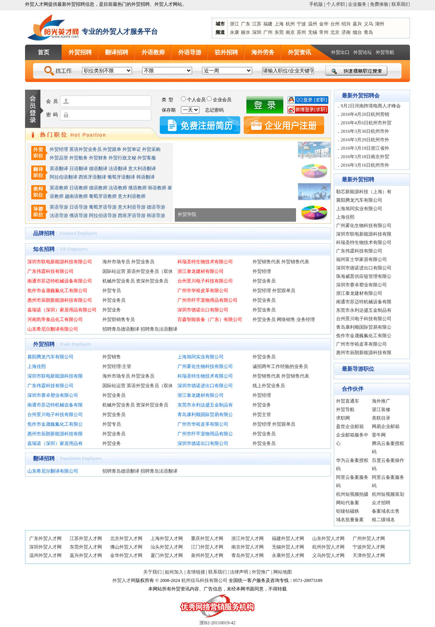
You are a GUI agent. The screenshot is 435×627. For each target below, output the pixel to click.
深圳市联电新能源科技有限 (55, 376)
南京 (290, 32)
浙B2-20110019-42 (217, 622)
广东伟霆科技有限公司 (50, 271)
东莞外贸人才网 (86, 547)
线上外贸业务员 (269, 385)
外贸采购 (151, 149)
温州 (312, 24)
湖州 (379, 24)
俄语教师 (137, 188)
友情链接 (196, 572)
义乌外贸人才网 (328, 555)
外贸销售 (111, 356)
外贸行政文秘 (122, 158)
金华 (323, 24)
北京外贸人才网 (126, 538)
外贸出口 (340, 52)
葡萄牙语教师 (103, 196)
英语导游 (59, 207)
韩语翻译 (145, 177)
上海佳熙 (36, 366)
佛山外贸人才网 (126, 547)
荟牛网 (379, 435)
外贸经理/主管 (116, 366)
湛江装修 (381, 409)
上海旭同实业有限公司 (200, 356)
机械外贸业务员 (118, 281)
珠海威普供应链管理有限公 (364, 276)
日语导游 (78, 207)
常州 (323, 32)
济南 (346, 32)
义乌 (368, 24)
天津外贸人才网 (369, 555)
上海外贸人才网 (167, 538)
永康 (234, 32)
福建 (268, 24)
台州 (335, 24)
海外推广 (381, 401)
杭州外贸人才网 (328, 547)
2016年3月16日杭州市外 (365, 165)
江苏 (256, 24)
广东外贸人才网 (45, 538)
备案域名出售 (386, 511)
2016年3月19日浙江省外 (365, 148)
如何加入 (174, 572)
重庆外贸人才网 (207, 538)
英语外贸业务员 (85, 149)
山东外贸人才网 (328, 538)
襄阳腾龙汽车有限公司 (50, 356)
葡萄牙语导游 (103, 207)
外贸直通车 (347, 401)
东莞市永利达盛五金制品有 (205, 405)
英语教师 (59, 188)
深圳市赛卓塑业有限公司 (52, 395)
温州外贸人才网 (45, 555)
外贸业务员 (142, 261)
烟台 (357, 32)
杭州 (290, 24)
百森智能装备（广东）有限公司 (209, 319)
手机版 (316, 4)
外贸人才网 (124, 580)
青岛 (368, 32)
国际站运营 (113, 271)
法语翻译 (118, 168)
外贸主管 (262, 414)
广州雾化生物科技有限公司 (205, 366)
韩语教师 (157, 188)
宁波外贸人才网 (369, 547)
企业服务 (357, 4)
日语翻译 (78, 168)
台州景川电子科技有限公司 (205, 281)
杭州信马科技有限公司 (204, 580)
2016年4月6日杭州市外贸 (366, 122)
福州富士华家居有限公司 (361, 259)
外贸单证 (131, 149)
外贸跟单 (112, 149)
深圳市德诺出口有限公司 (202, 310)
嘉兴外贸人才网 (86, 555)
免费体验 (379, 4)
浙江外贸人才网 (247, 538)
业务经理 (305, 319)
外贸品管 (59, 158)
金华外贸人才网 (126, 555)
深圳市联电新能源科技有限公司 (59, 261)
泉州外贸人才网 (207, 555)
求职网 (343, 418)
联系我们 (401, 4)
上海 (279, 24)
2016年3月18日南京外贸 (365, 156)
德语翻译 (98, 168)
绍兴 (346, 24)
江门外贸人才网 (207, 547)
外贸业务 (111, 310)
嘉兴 (357, 24)
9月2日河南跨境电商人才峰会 (371, 106)
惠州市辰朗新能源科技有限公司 (59, 300)
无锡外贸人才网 (288, 547)
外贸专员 (111, 290)
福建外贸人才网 (288, 538)
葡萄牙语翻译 (121, 177)
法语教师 (118, 188)
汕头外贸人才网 (167, 547)
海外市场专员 (116, 261)
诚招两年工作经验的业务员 (280, 366)
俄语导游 (78, 215)
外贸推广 (261, 572)
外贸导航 (385, 52)
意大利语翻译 (142, 168)
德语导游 (156, 207)
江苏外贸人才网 (86, 538)
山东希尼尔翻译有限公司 (52, 329)
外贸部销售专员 (118, 319)
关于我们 (152, 572)
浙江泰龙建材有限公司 (200, 271)
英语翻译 (59, 168)
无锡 (312, 32)
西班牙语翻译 (92, 177)
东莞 (279, 32)
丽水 (245, 32)
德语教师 (99, 188)
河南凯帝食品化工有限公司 (55, 319)
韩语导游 (156, 215)
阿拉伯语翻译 (63, 177)
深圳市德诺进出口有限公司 (205, 385)
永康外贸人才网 (288, 555)
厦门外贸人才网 (167, 555)
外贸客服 (146, 158)
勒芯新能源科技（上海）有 (364, 191)
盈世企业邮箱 (350, 426)
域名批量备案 (350, 519)
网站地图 (282, 572)
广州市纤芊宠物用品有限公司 (207, 300)
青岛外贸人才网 (247, 555)
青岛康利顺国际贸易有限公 (205, 414)
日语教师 (78, 188)
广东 (245, 24)
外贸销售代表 (266, 261)
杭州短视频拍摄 (352, 494)
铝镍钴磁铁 (347, 511)
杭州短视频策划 (388, 494)
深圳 (256, 32)
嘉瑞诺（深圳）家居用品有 (55, 443)
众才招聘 (381, 502)
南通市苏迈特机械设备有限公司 (59, 281)
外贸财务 (98, 158)
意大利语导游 (132, 207)
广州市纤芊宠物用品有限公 (205, 433)
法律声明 (239, 572)
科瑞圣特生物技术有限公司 (205, 261)
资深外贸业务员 (152, 281)
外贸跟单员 (283, 290)
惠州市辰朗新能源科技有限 (55, 433)
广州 (268, 32)
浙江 (234, 24)
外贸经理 (59, 149)
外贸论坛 (362, 52)
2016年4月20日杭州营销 (365, 114)
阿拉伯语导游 (103, 215)
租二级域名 (383, 519)
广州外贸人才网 (369, 538)
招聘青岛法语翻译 (159, 329)
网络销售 (286, 319)
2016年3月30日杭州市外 (365, 131)
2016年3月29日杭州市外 (365, 139)
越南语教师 (76, 196)
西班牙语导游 (132, 215)
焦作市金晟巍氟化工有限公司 (57, 290)
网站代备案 (347, 502)
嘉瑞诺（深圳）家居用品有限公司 (62, 310)
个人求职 (335, 4)
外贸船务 (78, 158)
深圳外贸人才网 (45, 547)
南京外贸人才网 (247, 547)
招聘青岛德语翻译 (120, 329)
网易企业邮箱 (386, 426)
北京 (335, 32)
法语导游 (59, 215)
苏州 (301, 32)
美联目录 (381, 418)
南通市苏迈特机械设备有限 (55, 405)
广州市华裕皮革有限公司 (202, 290)
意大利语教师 (132, 196)
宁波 (301, 24)
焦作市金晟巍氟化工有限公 (55, 424)
